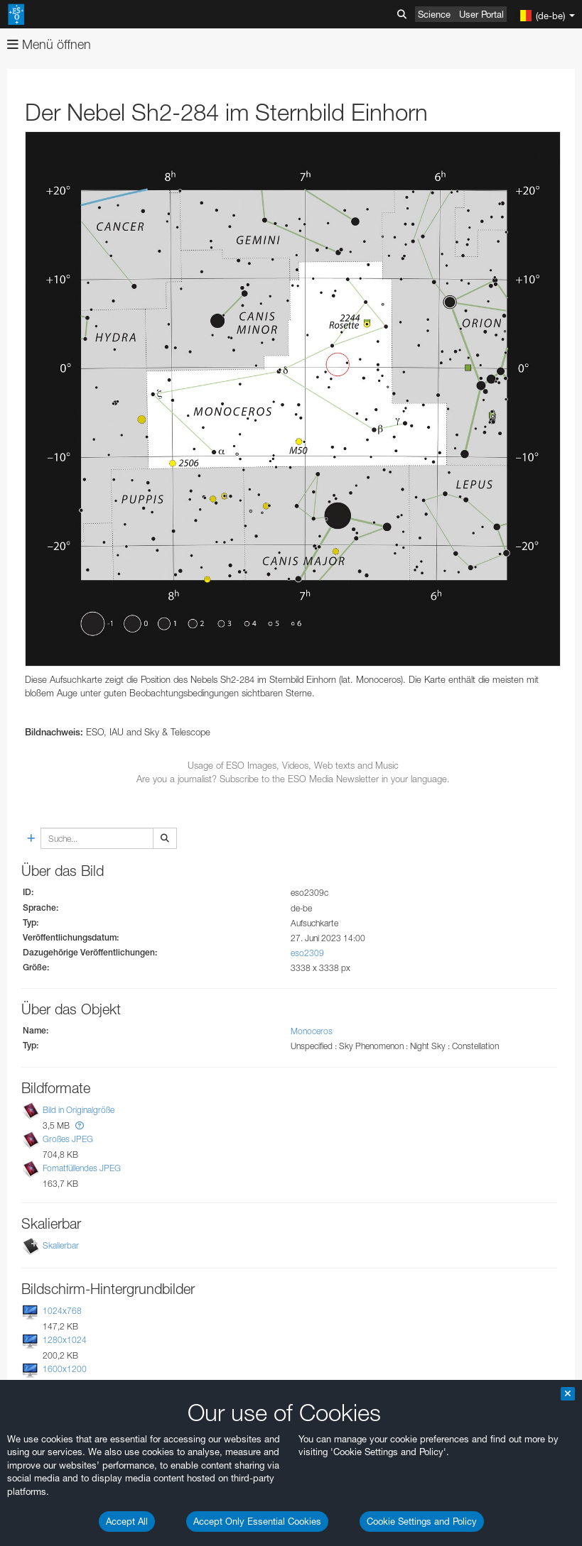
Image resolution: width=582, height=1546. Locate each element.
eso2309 (307, 953)
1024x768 (62, 1310)
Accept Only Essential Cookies (257, 1521)
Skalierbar (61, 1245)
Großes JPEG (68, 1139)
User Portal (481, 14)
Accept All (127, 1521)
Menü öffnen (49, 44)
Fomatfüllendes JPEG (82, 1168)
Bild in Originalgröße (78, 1109)
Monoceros (312, 1031)
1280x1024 (65, 1339)
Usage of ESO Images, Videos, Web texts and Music (293, 765)
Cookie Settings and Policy (422, 1521)
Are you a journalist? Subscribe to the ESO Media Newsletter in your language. (293, 778)
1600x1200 (65, 1369)
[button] (79, 1125)
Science (434, 14)
